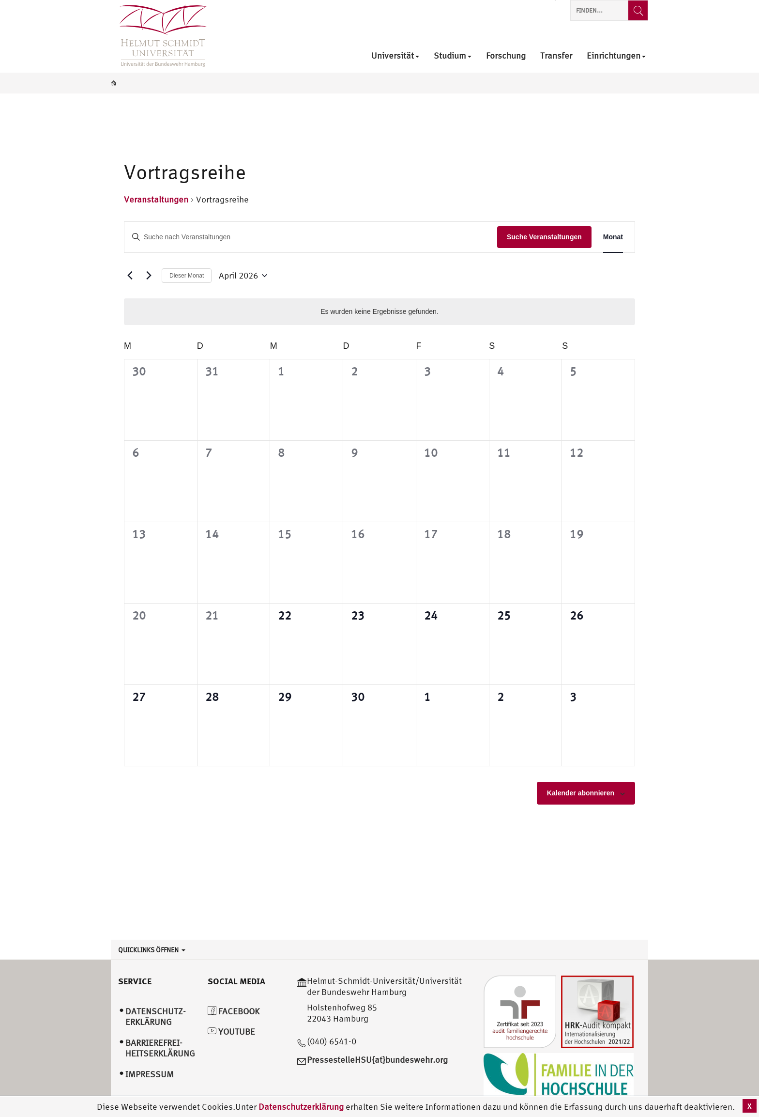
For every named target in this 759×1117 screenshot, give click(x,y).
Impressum (149, 1074)
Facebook (233, 1011)
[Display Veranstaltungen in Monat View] (613, 237)
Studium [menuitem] (452, 56)
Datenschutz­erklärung (155, 1016)
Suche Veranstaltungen (544, 237)
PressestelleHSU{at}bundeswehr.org (377, 1060)
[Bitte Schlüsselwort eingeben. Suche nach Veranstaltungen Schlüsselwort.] (310, 237)
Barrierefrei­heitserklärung (160, 1048)
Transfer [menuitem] (556, 56)
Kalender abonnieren (580, 793)
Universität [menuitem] (395, 56)
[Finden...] (638, 10)
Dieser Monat (186, 275)
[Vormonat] (130, 275)
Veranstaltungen (156, 199)
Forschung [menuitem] (506, 56)
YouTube (231, 1031)
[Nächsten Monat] (148, 275)
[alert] (379, 311)
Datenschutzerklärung (301, 1106)
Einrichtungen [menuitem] (616, 56)
